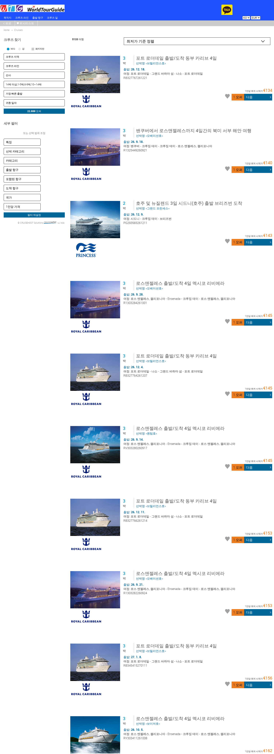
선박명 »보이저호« (181, 604)
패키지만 (39, 48)
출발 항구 (37, 17)
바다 (13, 48)
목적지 (7, 17)
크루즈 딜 (52, 17)
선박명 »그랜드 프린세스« (190, 179)
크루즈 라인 (22, 17)
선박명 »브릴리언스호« (177, 60)
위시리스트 (27, 23)
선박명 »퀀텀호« (181, 365)
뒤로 (8, 23)
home (6, 30)
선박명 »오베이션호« (194, 119)
